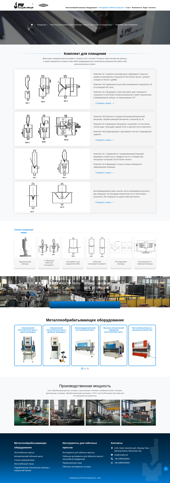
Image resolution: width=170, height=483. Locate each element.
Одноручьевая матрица (25, 259)
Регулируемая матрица (121, 259)
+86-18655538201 (122, 455)
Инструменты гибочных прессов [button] (111, 7)
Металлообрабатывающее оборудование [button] (81, 7)
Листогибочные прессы (24, 449)
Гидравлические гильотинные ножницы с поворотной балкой (32, 465)
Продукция (41, 25)
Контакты (152, 7)
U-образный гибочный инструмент (49, 259)
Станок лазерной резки (24, 457)
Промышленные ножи (72, 460)
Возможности (137, 7)
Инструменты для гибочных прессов (78, 449)
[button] (82, 365)
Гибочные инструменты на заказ (77, 463)
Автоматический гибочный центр (28, 453)
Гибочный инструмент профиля (97, 259)
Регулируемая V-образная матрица (145, 259)
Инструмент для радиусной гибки (73, 259)
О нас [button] (128, 7)
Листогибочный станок (24, 461)
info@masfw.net (121, 451)
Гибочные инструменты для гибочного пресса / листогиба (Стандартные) (81, 25)
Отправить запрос (98, 103)
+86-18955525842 (122, 459)
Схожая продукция (24, 226)
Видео (145, 7)
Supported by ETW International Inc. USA (85, 475)
